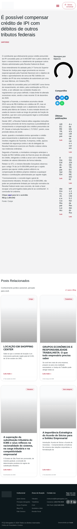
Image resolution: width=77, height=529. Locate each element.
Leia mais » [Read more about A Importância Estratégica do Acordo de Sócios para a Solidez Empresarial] (47, 470)
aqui (10, 195)
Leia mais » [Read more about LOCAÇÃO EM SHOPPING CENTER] (7, 374)
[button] (57, 5)
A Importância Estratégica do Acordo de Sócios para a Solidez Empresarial (57, 435)
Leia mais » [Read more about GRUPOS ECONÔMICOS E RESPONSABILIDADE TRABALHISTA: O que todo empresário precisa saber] (47, 374)
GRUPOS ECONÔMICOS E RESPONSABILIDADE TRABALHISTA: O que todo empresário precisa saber (58, 352)
